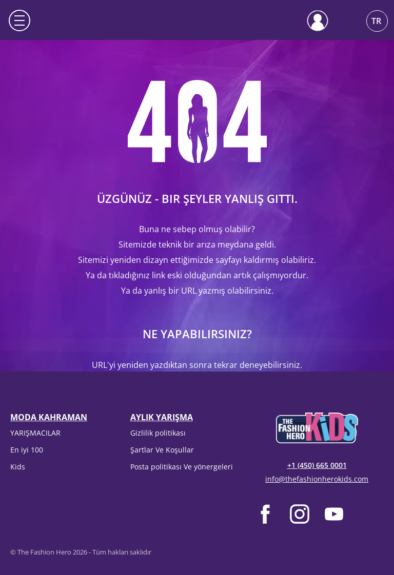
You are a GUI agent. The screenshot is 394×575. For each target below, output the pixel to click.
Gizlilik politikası (158, 433)
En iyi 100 (26, 450)
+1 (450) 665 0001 (317, 465)
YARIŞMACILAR (35, 433)
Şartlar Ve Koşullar (162, 450)
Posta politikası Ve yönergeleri (181, 466)
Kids (17, 466)
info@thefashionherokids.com (316, 479)
